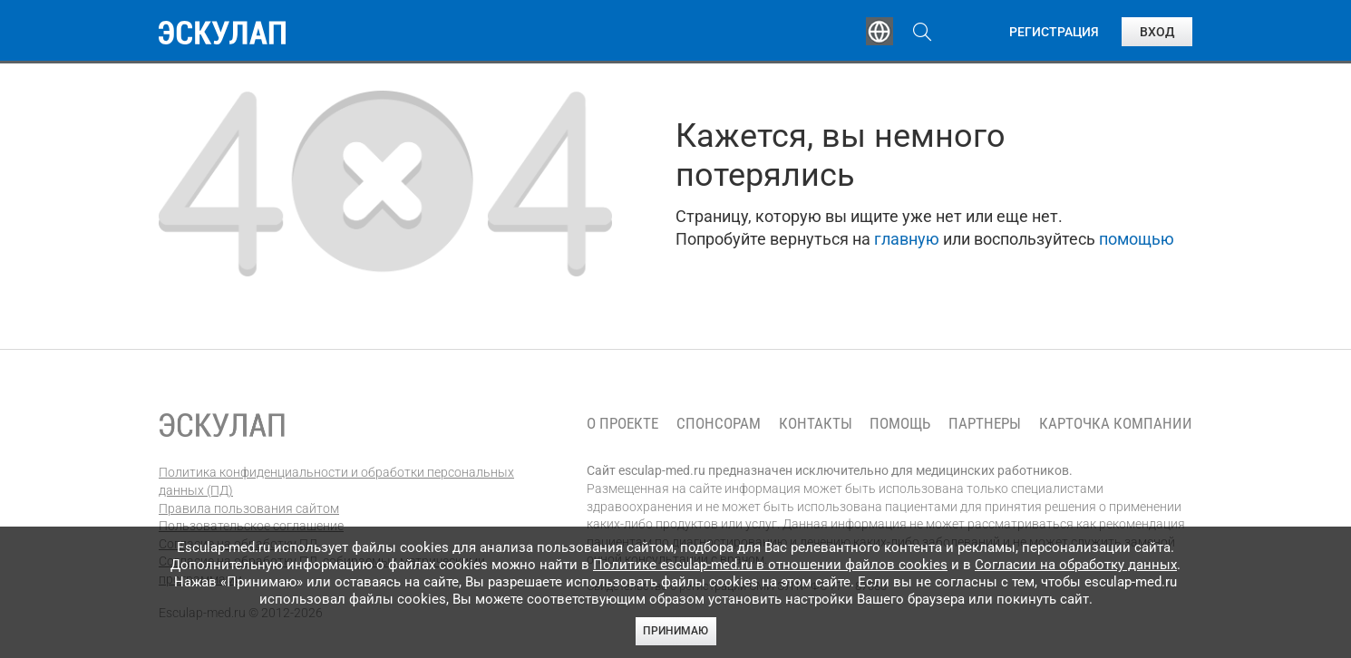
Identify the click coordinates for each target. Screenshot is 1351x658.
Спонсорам (718, 423)
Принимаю (675, 630)
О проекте (622, 423)
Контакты (815, 423)
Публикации (679, 31)
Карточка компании (1115, 423)
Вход (1157, 31)
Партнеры (984, 423)
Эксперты (556, 31)
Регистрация (1054, 31)
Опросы (795, 31)
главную (906, 238)
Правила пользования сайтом (249, 508)
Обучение (443, 31)
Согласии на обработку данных (1076, 564)
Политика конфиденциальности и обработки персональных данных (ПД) (336, 481)
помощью (1136, 238)
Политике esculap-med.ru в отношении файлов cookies (770, 564)
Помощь (900, 423)
